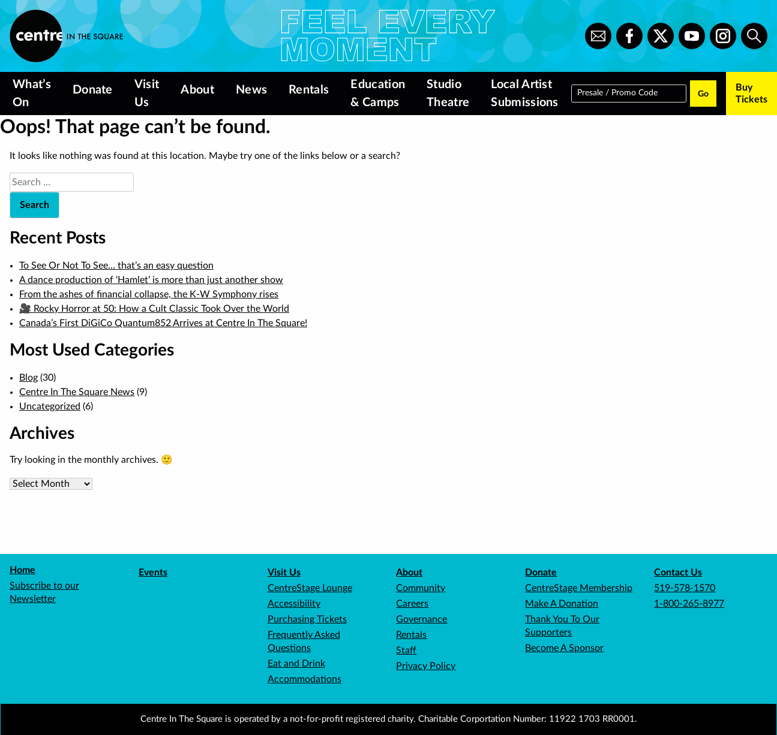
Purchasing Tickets (307, 619)
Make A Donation (561, 604)
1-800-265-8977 (689, 604)
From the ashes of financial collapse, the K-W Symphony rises (148, 294)
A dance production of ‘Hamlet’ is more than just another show (151, 280)
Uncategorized (49, 406)
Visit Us (147, 94)
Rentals (309, 90)
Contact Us (678, 572)
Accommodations (304, 679)
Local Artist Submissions (524, 94)
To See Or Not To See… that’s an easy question (116, 265)
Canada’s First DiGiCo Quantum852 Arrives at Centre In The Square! (163, 323)
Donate (93, 90)
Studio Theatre (448, 94)
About (197, 90)
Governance (421, 619)
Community (420, 588)
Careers (412, 604)
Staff (406, 650)
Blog (28, 377)
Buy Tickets (751, 93)
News (251, 90)
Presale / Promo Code (617, 92)
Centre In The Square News (76, 392)
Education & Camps (377, 94)
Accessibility (294, 604)
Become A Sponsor (564, 648)
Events (153, 572)
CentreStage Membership (578, 588)
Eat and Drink (296, 663)
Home (22, 570)
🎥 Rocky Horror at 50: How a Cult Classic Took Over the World (154, 309)
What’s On (32, 94)
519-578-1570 (684, 588)
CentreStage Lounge (310, 588)
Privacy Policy (425, 666)
